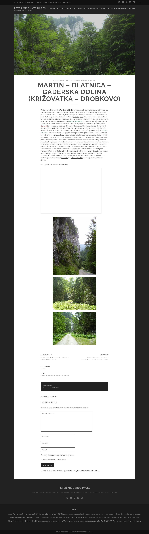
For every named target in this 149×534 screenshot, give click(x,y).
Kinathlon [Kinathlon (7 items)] (23, 517)
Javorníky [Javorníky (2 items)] (132, 514)
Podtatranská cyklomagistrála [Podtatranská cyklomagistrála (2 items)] (96, 517)
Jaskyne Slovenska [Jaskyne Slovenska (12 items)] (121, 514)
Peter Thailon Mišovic (77, 80)
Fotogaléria (45, 165)
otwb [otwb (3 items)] (68, 517)
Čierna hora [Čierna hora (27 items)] (135, 521)
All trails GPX (54, 165)
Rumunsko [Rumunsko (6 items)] (123, 517)
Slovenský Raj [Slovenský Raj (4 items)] (44, 521)
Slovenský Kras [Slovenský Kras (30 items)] (32, 521)
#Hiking (73, 8)
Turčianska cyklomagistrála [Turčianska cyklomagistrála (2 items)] (80, 521)
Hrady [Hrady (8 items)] (82, 514)
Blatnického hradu (54, 155)
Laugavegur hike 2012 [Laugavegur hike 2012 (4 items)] (40, 517)
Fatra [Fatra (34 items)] (59, 513)
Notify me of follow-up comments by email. (58, 455)
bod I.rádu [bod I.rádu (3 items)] (19, 514)
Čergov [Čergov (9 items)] (125, 521)
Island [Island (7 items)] (111, 514)
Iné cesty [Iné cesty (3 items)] (106, 514)
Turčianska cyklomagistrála (57, 376)
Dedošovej (65, 158)
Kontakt (30, 2)
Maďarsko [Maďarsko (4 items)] (50, 517)
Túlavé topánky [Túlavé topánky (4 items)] (91, 521)
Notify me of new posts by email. (54, 460)
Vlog (24, 2)
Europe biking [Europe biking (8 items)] (51, 514)
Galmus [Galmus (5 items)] (64, 514)
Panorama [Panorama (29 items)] (75, 517)
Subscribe (66, 2)
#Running (82, 8)
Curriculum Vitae (50, 2)
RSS (59, 2)
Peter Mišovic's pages (30, 8)
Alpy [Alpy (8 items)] (14, 514)
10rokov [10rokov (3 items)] (10, 514)
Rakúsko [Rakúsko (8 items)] (116, 517)
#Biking (52, 8)
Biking (93, 80)
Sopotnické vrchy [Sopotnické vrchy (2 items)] (52, 521)
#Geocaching (62, 8)
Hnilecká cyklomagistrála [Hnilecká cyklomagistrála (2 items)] (73, 514)
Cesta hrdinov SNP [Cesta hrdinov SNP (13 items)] (30, 514)
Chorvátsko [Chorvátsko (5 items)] (42, 514)
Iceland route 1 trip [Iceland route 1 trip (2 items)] (95, 514)
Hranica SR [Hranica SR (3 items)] (88, 514)
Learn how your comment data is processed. (84, 471)
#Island (132, 8)
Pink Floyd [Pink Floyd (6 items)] (84, 517)
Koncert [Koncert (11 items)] (30, 517)
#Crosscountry (120, 8)
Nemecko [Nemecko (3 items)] (55, 517)
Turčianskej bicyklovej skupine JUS (72, 110)
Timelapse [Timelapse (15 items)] (68, 521)
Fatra (43, 376)
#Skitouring (106, 8)
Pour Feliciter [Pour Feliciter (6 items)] (108, 517)
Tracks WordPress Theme (66, 532)
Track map (64, 165)
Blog (19, 2)
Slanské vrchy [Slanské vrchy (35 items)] (16, 521)
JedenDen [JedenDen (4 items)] (138, 514)
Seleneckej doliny (77, 158)
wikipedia (75, 149)
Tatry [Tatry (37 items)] (60, 521)
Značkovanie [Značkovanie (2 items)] (119, 521)
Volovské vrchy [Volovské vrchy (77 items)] (106, 521)
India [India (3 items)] (102, 514)
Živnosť (39, 2)
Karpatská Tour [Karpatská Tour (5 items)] (15, 517)
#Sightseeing (93, 8)
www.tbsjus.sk (78, 117)
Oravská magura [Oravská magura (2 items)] (63, 517)
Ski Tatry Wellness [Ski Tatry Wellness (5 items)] (133, 517)
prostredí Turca (73, 112)
